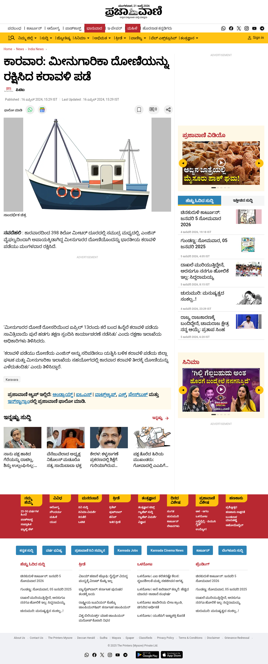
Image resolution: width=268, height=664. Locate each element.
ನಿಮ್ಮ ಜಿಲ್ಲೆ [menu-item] (25, 38)
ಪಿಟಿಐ (20, 90)
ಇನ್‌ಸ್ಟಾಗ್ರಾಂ (19, 401)
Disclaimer (213, 637)
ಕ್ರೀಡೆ (82, 564)
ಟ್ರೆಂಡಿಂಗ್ (202, 564)
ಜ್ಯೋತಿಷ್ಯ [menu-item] (64, 38)
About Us (19, 637)
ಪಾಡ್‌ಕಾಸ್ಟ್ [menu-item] (73, 28)
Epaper (130, 637)
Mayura (116, 637)
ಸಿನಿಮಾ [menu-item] (80, 38)
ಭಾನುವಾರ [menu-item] (94, 28)
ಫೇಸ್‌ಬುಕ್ (138, 394)
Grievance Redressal (237, 637)
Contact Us (36, 637)
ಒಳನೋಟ (144, 564)
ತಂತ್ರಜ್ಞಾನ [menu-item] (187, 38)
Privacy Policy (165, 637)
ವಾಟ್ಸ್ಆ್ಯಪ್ (105, 394)
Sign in (256, 37)
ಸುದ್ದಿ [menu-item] (44, 38)
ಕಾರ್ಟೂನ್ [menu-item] (34, 28)
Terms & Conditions (190, 637)
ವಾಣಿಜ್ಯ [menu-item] (136, 38)
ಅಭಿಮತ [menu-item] (100, 38)
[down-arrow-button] (35, 38)
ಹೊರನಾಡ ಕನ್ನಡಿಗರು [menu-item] (157, 28)
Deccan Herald (86, 637)
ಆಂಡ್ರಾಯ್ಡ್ (63, 394)
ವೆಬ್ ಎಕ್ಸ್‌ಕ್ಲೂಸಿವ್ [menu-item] (164, 38)
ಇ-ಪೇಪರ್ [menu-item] (114, 28)
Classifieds (145, 637)
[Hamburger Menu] (11, 38)
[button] (26, 550)
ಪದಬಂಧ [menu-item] (14, 28)
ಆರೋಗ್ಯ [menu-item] (53, 28)
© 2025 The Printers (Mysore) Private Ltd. (133, 645)
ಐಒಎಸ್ (83, 394)
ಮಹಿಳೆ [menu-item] (132, 28)
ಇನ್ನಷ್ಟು (160, 418)
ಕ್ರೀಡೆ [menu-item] (119, 38)
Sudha (103, 637)
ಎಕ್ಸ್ (122, 394)
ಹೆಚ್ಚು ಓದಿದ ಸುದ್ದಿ (32, 564)
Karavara (12, 380)
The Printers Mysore (60, 637)
